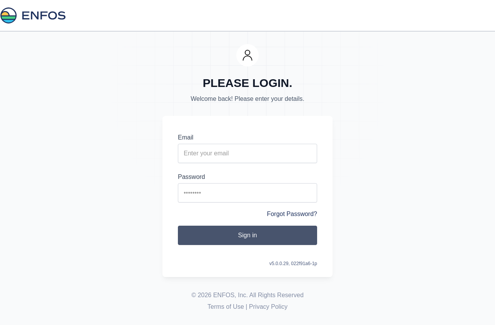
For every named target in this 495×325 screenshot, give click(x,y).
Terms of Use (226, 306)
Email (185, 137)
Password (191, 177)
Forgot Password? (292, 214)
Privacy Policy (268, 306)
